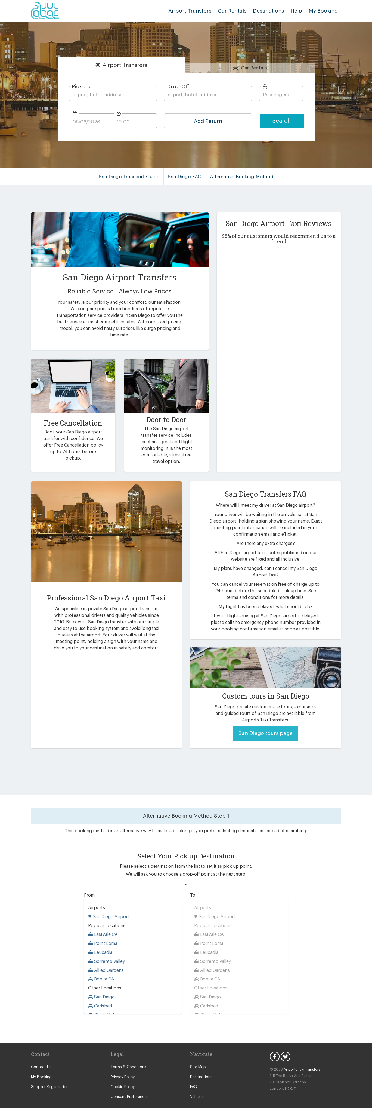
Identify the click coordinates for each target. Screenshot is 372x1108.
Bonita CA (101, 968)
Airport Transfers (198, 11)
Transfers (125, 65)
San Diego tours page (265, 723)
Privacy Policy (122, 1066)
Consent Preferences (129, 1086)
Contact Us (40, 1057)
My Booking (41, 1066)
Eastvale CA (103, 924)
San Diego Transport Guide (132, 176)
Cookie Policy (122, 1076)
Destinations (272, 11)
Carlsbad (99, 995)
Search (282, 121)
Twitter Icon (285, 1046)
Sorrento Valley (106, 950)
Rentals (254, 68)
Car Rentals (237, 11)
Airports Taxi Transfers (299, 1059)
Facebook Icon (275, 1046)
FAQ (194, 1076)
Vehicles (197, 1086)
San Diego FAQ (185, 176)
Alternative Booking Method (240, 176)
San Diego (101, 986)
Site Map (197, 1057)
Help (298, 11)
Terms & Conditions (127, 1057)
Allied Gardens (105, 959)
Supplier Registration (48, 1076)
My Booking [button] (324, 11)
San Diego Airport (107, 906)
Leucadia (100, 942)
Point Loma (102, 933)
